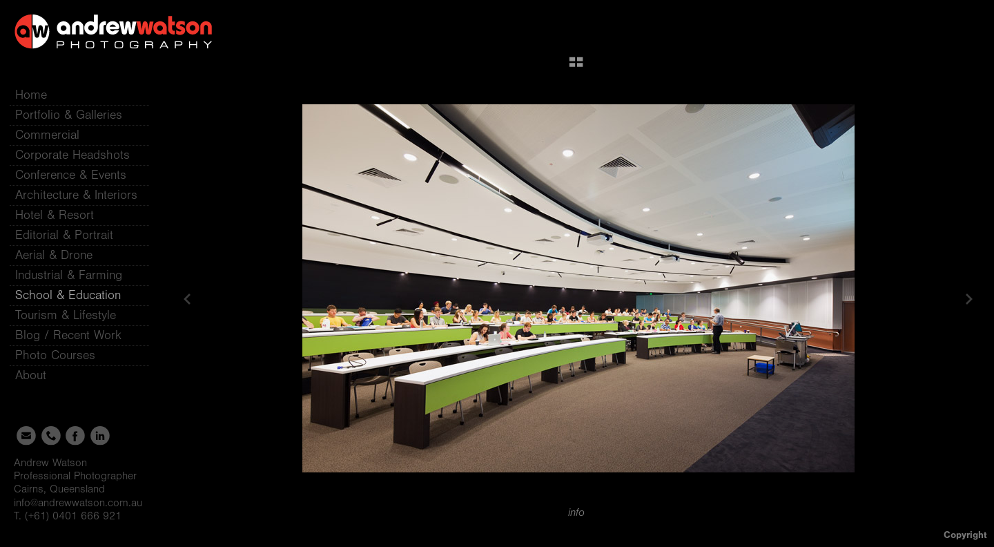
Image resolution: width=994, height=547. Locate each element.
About (39, 375)
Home (31, 95)
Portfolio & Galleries (77, 115)
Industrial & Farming (68, 275)
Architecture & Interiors (76, 195)
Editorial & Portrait (64, 235)
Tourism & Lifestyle (65, 315)
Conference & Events (70, 175)
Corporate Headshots (72, 155)
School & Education (68, 295)
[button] (576, 67)
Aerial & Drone (53, 255)
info (576, 512)
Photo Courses (63, 355)
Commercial (47, 135)
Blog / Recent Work (68, 335)
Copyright (965, 535)
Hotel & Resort (54, 215)
